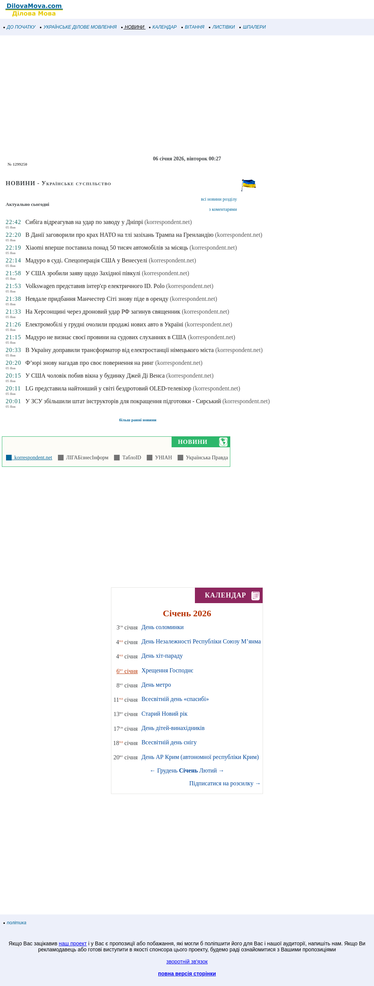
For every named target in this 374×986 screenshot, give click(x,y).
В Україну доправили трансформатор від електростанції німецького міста (119, 350)
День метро (156, 684)
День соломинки (162, 627)
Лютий (208, 770)
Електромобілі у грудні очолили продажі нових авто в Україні (104, 324)
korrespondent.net (32, 457)
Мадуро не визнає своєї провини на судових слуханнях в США (105, 337)
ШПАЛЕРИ (253, 27)
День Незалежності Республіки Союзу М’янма (201, 641)
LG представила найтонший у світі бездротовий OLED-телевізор (108, 388)
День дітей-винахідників (173, 728)
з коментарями (223, 209)
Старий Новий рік (164, 713)
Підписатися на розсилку (225, 783)
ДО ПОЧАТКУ (19, 27)
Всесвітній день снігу (169, 742)
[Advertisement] (187, 95)
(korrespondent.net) (168, 222)
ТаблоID (130, 457)
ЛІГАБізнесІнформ (86, 457)
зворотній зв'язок (187, 962)
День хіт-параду (162, 655)
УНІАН (162, 457)
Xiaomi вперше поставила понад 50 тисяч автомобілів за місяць (106, 247)
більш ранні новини (137, 420)
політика (15, 922)
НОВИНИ (133, 27)
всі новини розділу (219, 199)
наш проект (73, 943)
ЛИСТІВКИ (222, 27)
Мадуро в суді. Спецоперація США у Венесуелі (86, 260)
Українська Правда (205, 457)
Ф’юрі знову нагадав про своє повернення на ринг (89, 363)
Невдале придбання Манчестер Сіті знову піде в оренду (96, 299)
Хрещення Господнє (167, 670)
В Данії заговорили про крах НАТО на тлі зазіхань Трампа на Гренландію (119, 235)
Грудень (167, 770)
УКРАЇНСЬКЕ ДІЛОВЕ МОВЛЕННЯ (78, 27)
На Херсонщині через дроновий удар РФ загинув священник (102, 311)
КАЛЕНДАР (163, 27)
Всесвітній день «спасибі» (175, 699)
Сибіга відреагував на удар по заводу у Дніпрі (84, 222)
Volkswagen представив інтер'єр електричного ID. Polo (94, 286)
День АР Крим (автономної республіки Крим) (200, 757)
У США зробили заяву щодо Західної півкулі (82, 273)
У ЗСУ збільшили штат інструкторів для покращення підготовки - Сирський (123, 401)
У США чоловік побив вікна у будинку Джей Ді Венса (94, 375)
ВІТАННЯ (193, 27)
